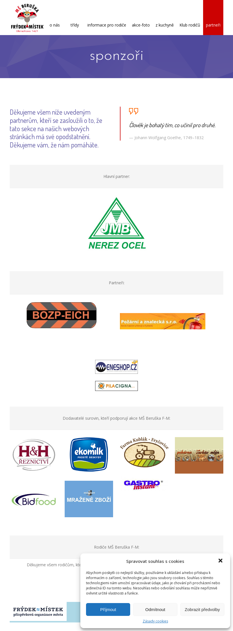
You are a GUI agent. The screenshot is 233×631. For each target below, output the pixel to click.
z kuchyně (165, 18)
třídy (74, 18)
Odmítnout (155, 609)
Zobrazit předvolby (202, 609)
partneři (213, 18)
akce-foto (141, 18)
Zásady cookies (155, 621)
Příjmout (108, 609)
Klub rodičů (189, 18)
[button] (221, 561)
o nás (55, 18)
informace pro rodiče (106, 18)
